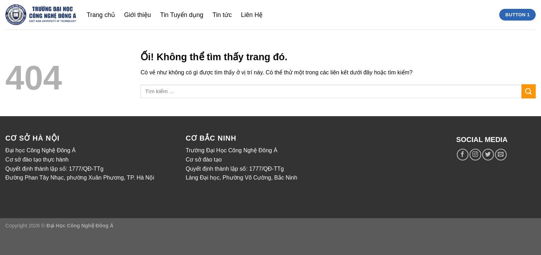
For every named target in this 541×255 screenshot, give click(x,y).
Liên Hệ (252, 14)
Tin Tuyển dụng (181, 14)
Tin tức (222, 14)
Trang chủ (101, 14)
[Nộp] (529, 91)
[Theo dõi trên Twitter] (488, 154)
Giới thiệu (137, 14)
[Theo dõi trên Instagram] (475, 154)
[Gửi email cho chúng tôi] (501, 154)
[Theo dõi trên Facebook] (462, 154)
